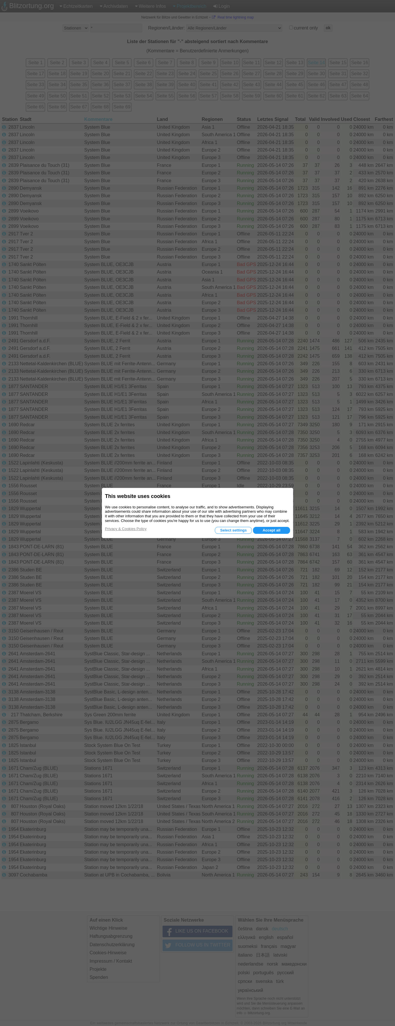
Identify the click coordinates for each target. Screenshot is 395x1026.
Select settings (233, 530)
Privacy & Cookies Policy (126, 529)
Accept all (271, 530)
